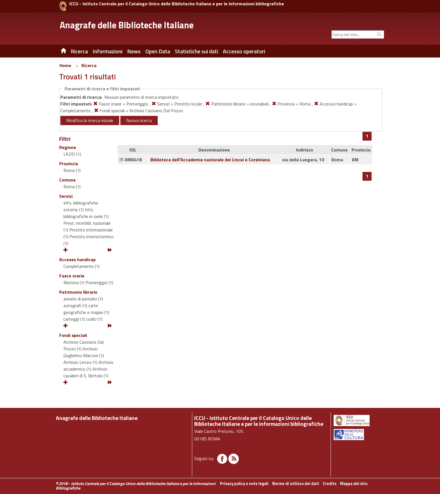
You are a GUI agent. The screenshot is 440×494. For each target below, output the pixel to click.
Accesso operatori (244, 51)
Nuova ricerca (139, 120)
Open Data (157, 51)
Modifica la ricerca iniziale (89, 120)
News (134, 51)
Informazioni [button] (107, 51)
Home (65, 65)
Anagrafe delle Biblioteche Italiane (127, 25)
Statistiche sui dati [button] (196, 51)
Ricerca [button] (79, 51)
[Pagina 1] (367, 136)
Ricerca (89, 65)
